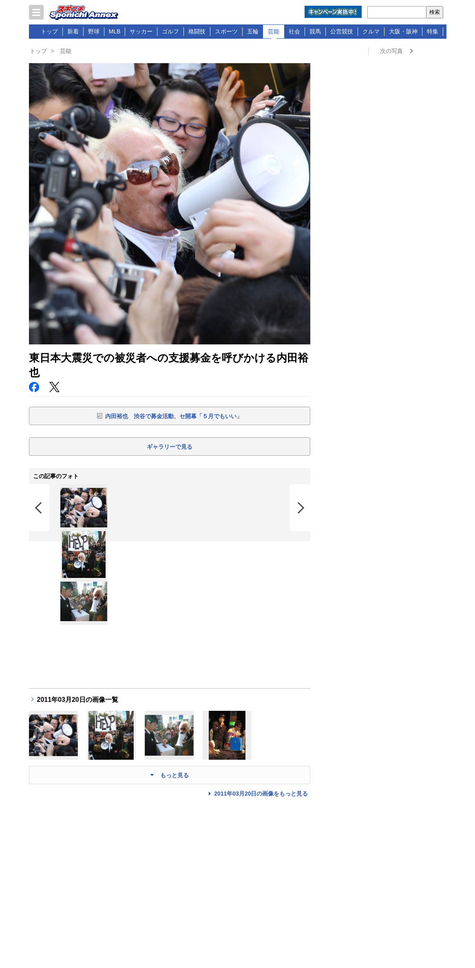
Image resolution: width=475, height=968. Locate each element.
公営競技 (341, 31)
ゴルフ (170, 31)
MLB (115, 31)
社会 (294, 31)
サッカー (141, 31)
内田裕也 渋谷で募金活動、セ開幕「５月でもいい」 (173, 416)
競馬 (315, 31)
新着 (73, 31)
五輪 (252, 31)
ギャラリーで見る (169, 446)
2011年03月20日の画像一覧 (77, 699)
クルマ (371, 31)
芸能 (273, 31)
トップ (49, 31)
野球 (93, 31)
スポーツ (226, 31)
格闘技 (196, 31)
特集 (432, 31)
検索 (434, 12)
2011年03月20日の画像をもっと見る (261, 793)
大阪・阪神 (403, 31)
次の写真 (391, 51)
